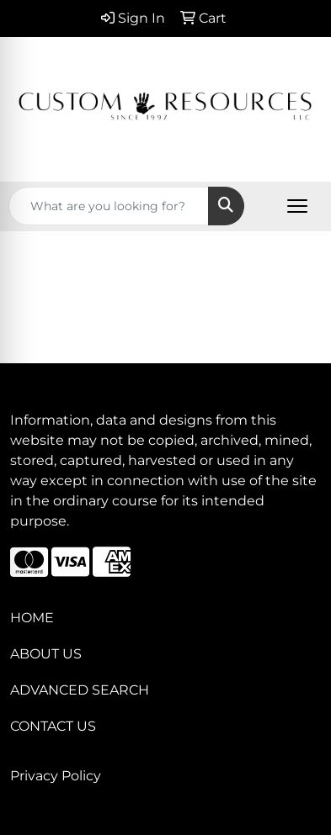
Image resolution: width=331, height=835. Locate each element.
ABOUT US (46, 654)
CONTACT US (53, 726)
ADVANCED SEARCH (79, 690)
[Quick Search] (108, 206)
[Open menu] (297, 206)
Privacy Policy (55, 776)
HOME (32, 618)
